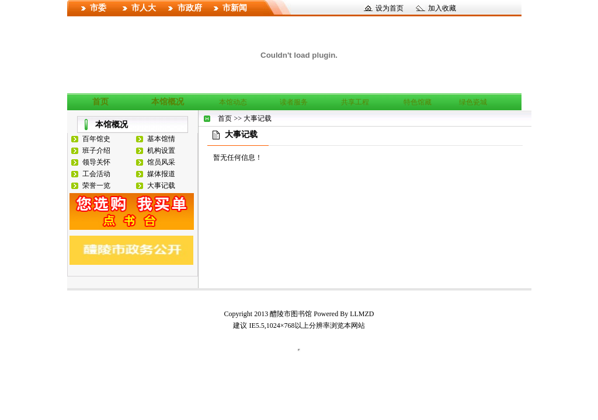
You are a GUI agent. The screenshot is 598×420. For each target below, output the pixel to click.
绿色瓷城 (473, 102)
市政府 (190, 8)
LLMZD (362, 314)
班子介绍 (96, 150)
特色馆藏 (418, 102)
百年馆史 (96, 139)
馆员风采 (161, 162)
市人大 (143, 8)
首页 (100, 101)
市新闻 (234, 8)
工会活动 (96, 174)
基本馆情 (161, 139)
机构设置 (161, 150)
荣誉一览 (96, 185)
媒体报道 (161, 174)
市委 (98, 8)
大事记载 (161, 185)
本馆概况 (167, 101)
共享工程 (355, 102)
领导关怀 (96, 162)
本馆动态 (233, 102)
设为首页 (390, 8)
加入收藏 (442, 8)
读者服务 (294, 102)
